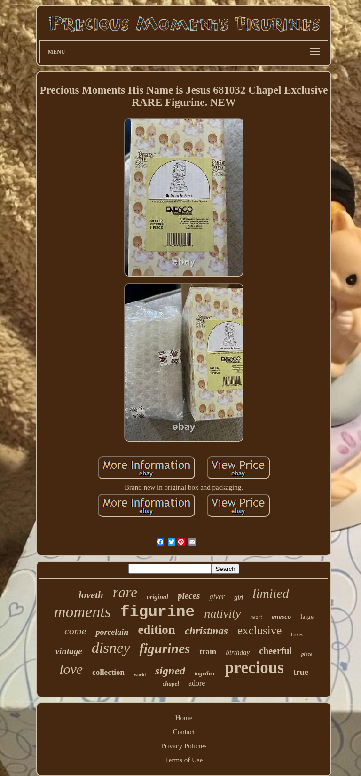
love (71, 669)
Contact (184, 732)
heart (256, 617)
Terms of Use (184, 760)
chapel (171, 683)
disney (111, 647)
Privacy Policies (183, 746)
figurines (164, 648)
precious (254, 667)
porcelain (111, 632)
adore (196, 683)
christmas (206, 631)
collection (108, 672)
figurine (157, 612)
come (75, 631)
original (157, 597)
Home (184, 717)
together (205, 673)
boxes (297, 634)
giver (217, 597)
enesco (281, 616)
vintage (68, 651)
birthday (238, 652)
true (300, 672)
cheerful (275, 651)
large (307, 616)
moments (82, 611)
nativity (222, 613)
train (207, 651)
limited (270, 593)
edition (156, 630)
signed (170, 671)
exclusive (259, 630)
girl (238, 597)
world (140, 674)
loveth (90, 595)
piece (306, 654)
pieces (189, 596)
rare (125, 592)
